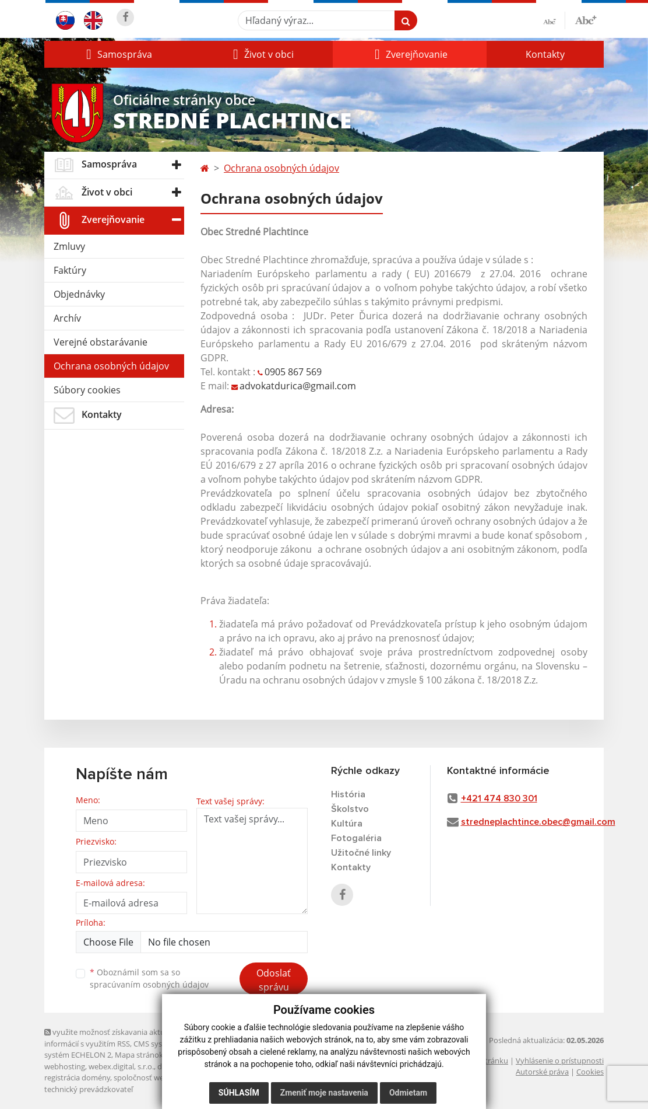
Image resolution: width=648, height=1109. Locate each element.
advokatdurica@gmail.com (299, 385)
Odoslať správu (273, 980)
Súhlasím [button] (239, 1092)
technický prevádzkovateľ (88, 1089)
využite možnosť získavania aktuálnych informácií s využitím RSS (116, 1037)
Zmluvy (69, 246)
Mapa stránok (139, 1054)
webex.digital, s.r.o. (121, 1066)
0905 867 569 (293, 371)
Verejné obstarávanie (100, 342)
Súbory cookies (87, 389)
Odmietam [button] (408, 1092)
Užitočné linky (361, 852)
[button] (117, 54)
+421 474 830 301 (499, 798)
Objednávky (79, 294)
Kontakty (545, 54)
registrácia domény (77, 1077)
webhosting (64, 1066)
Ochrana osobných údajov (111, 366)
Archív (67, 318)
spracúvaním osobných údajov (149, 984)
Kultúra (346, 823)
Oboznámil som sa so (149, 978)
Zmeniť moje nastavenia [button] (324, 1092)
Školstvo (350, 809)
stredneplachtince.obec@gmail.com (538, 821)
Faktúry (70, 270)
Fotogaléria (356, 838)
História (348, 794)
